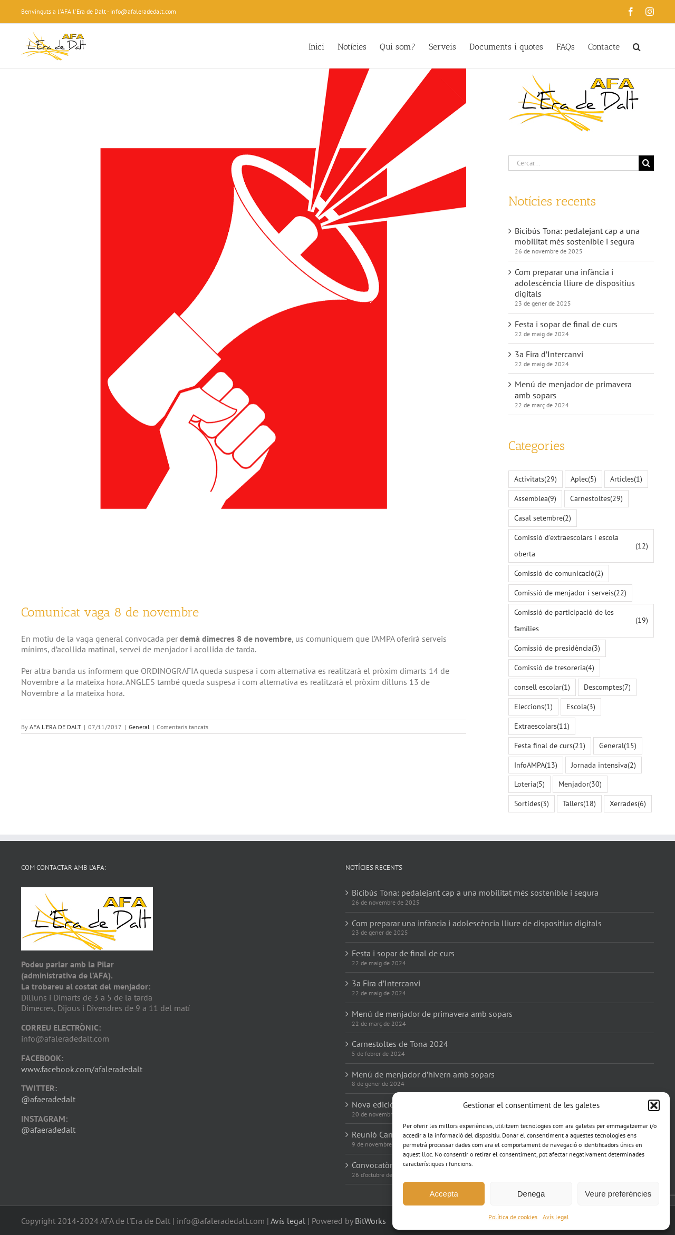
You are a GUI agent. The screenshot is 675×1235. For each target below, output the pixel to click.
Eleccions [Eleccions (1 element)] (533, 707)
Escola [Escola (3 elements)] (580, 707)
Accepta (444, 1193)
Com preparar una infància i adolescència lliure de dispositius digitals (575, 283)
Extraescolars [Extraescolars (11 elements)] (542, 726)
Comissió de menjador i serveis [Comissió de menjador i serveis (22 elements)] (570, 593)
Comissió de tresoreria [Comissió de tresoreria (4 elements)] (554, 668)
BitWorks (370, 1221)
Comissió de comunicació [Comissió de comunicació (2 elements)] (558, 573)
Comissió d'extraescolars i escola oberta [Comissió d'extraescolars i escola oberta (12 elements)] (581, 545)
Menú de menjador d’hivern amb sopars (423, 1074)
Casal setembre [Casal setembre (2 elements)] (542, 518)
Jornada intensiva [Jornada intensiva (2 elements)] (603, 765)
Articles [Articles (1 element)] (626, 479)
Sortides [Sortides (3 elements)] (531, 804)
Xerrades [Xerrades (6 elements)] (628, 804)
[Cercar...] (573, 163)
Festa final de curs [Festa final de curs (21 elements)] (549, 746)
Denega (531, 1193)
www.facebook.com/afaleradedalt (81, 1069)
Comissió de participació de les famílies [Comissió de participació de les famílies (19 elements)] (581, 620)
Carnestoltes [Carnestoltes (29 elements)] (596, 499)
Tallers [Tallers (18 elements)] (579, 804)
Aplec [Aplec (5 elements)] (583, 479)
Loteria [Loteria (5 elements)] (529, 784)
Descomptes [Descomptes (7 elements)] (607, 687)
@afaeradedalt (48, 1099)
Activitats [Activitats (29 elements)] (535, 479)
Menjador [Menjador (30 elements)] (580, 784)
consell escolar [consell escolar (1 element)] (542, 687)
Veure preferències (618, 1193)
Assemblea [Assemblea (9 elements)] (535, 499)
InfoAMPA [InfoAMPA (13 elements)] (535, 765)
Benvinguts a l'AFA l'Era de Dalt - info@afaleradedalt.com (98, 11)
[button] (654, 1105)
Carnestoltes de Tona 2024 (400, 1043)
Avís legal (556, 1217)
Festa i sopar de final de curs (566, 324)
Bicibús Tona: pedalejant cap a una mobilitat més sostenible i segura (577, 236)
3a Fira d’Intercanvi (549, 354)
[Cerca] (646, 163)
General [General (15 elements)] (618, 746)
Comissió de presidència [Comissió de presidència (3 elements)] (557, 648)
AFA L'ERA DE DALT (55, 727)
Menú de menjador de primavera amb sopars (432, 1013)
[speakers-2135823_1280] (243, 328)
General (139, 727)
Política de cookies (512, 1217)
